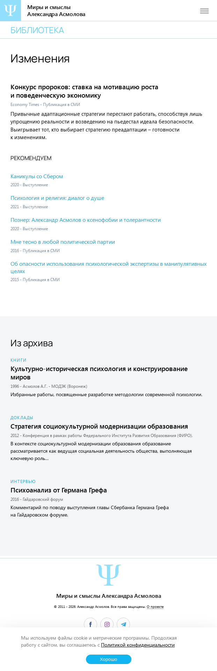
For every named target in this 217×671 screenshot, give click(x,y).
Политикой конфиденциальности (138, 644)
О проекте (155, 606)
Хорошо (108, 659)
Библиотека (37, 30)
